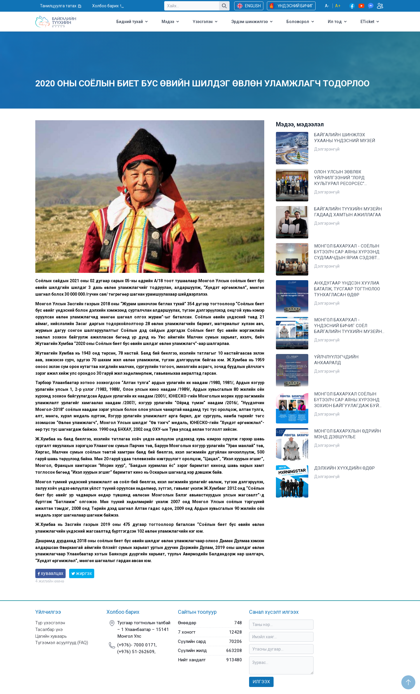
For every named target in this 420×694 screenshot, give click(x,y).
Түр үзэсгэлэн (50, 622)
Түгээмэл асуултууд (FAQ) (61, 642)
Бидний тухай (132, 21)
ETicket (370, 21)
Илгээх (261, 681)
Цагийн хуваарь (51, 636)
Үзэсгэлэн (205, 21)
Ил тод (338, 21)
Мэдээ (171, 21)
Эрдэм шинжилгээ (252, 21)
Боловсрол (300, 21)
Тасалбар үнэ (49, 629)
